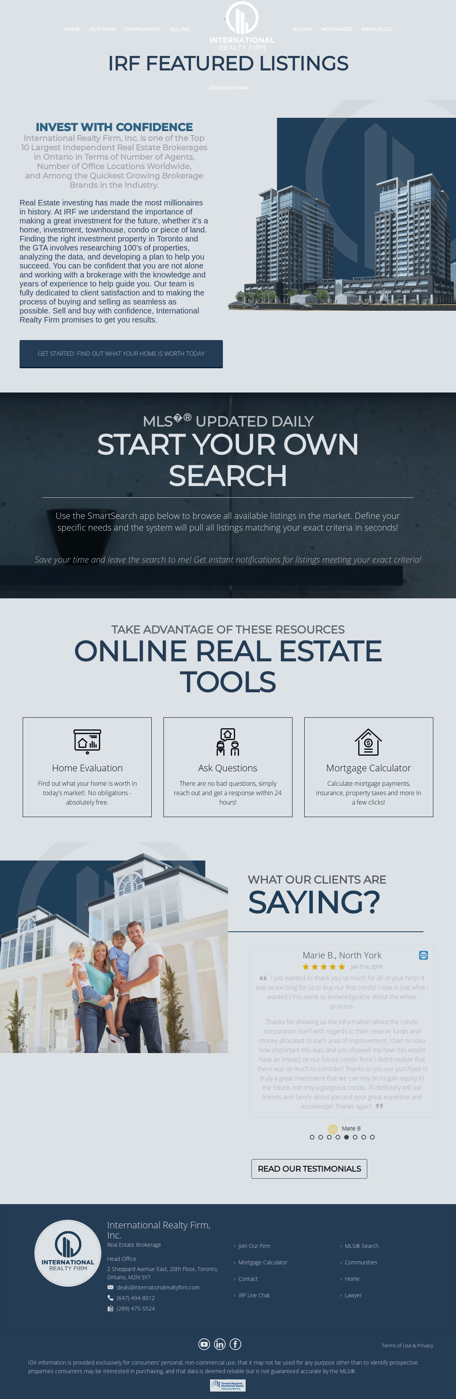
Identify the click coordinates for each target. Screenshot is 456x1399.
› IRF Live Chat (252, 1295)
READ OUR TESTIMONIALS (309, 1169)
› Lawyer (351, 1295)
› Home (350, 1278)
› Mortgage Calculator (260, 1262)
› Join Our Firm (252, 1246)
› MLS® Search (359, 1246)
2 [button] (320, 1137)
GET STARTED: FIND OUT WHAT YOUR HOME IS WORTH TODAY (121, 353)
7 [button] (363, 1137)
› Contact (246, 1278)
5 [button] (346, 1137)
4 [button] (338, 1137)
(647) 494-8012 (136, 1298)
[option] (342, 1039)
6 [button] (355, 1137)
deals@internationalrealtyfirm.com (158, 1287)
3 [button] (329, 1137)
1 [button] (312, 1137)
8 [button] (372, 1137)
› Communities (358, 1262)
